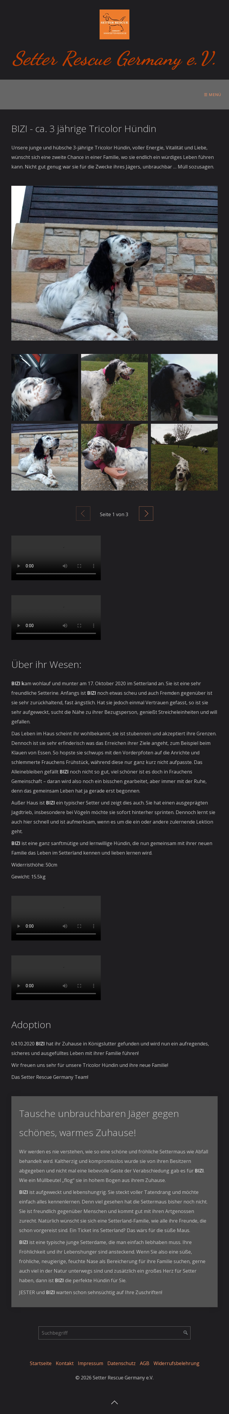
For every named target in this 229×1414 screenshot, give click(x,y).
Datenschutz (121, 1363)
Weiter (146, 513)
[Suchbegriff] (114, 1332)
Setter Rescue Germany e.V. (114, 58)
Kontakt (65, 1363)
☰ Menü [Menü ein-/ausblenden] (213, 94)
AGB (144, 1363)
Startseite (41, 1363)
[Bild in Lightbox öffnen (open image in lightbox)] (114, 263)
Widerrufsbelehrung (176, 1363)
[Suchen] (186, 1332)
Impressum (90, 1363)
